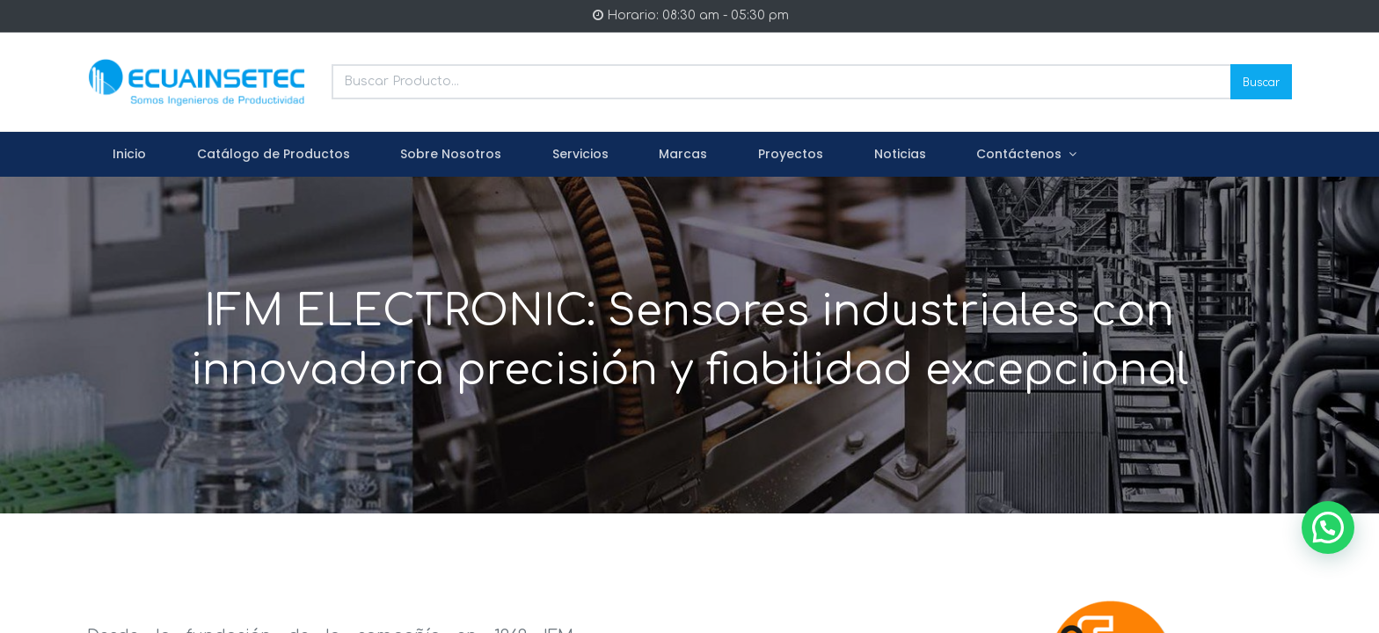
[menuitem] (129, 155)
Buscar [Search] (1261, 81)
